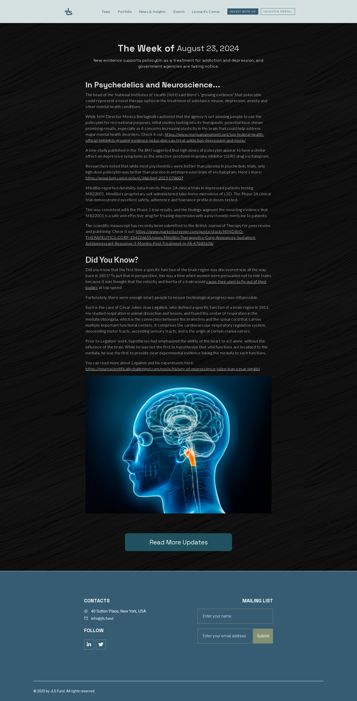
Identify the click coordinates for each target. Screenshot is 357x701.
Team (105, 11)
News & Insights (152, 11)
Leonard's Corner (206, 11)
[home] (78, 11)
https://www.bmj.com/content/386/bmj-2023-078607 (134, 177)
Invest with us (243, 11)
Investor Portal (278, 11)
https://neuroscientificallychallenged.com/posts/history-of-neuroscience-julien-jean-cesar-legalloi (173, 368)
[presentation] (235, 655)
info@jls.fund (102, 618)
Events (179, 11)
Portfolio (125, 11)
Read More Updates (178, 542)
